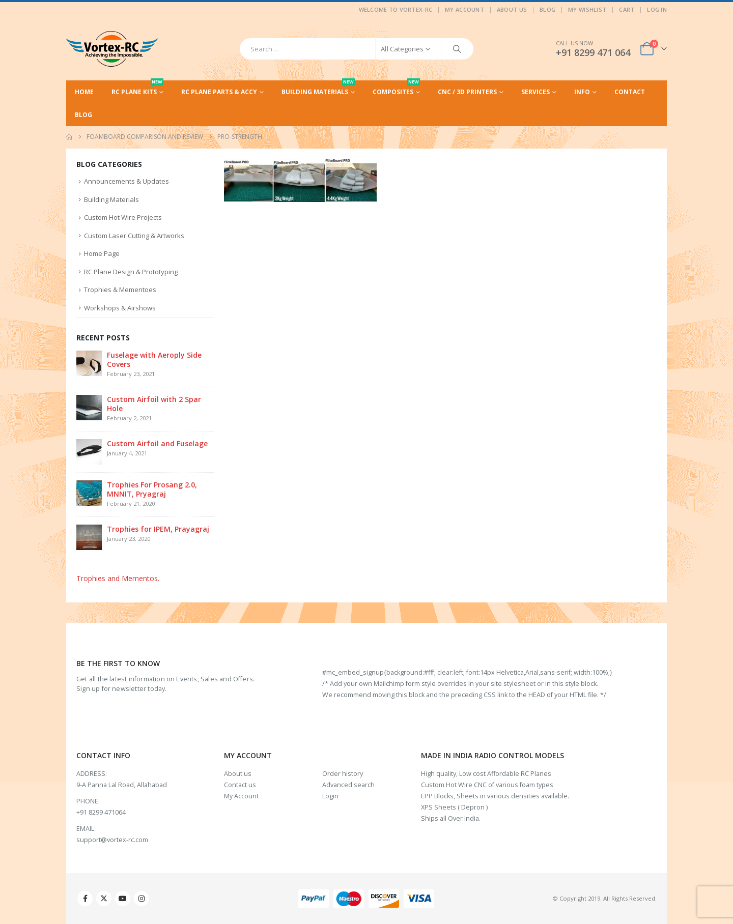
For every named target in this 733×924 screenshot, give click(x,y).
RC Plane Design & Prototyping (131, 271)
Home (84, 92)
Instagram (141, 898)
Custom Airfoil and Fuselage (157, 443)
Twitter (103, 898)
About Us (512, 9)
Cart (626, 9)
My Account (464, 9)
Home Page (102, 253)
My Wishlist (587, 9)
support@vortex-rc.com (112, 839)
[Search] (457, 49)
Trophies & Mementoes (120, 289)
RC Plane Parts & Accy (219, 92)
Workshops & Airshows (120, 307)
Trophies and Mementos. (117, 578)
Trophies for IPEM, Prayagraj (158, 529)
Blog (547, 9)
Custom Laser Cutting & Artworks (134, 235)
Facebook (85, 898)
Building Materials (318, 88)
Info (582, 92)
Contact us (240, 785)
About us (237, 773)
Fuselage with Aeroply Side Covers (154, 359)
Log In (657, 9)
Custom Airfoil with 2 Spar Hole (154, 403)
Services (535, 92)
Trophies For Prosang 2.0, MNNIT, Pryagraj (152, 489)
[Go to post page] (89, 362)
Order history (342, 773)
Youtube (122, 898)
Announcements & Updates (126, 181)
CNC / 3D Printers (467, 92)
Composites (396, 88)
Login (330, 796)
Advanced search (348, 785)
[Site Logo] (112, 49)
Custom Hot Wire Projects (123, 217)
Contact (629, 92)
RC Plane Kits (137, 88)
